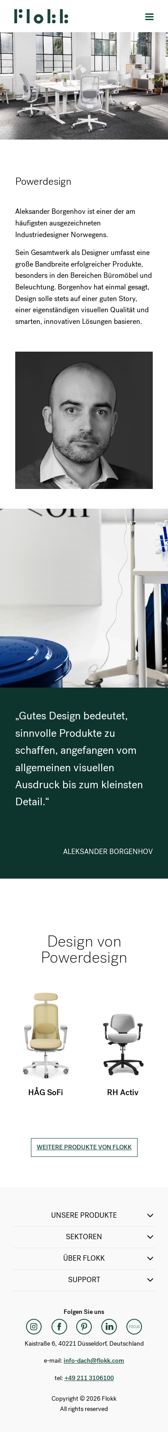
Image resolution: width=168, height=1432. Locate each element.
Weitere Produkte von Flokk (84, 1147)
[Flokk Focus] (134, 1326)
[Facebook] (59, 1326)
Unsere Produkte (103, 1215)
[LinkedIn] (109, 1326)
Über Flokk (109, 1258)
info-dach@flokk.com (94, 1360)
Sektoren (110, 1237)
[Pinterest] (84, 1326)
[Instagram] (34, 1326)
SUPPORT (112, 1280)
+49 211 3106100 (89, 1378)
